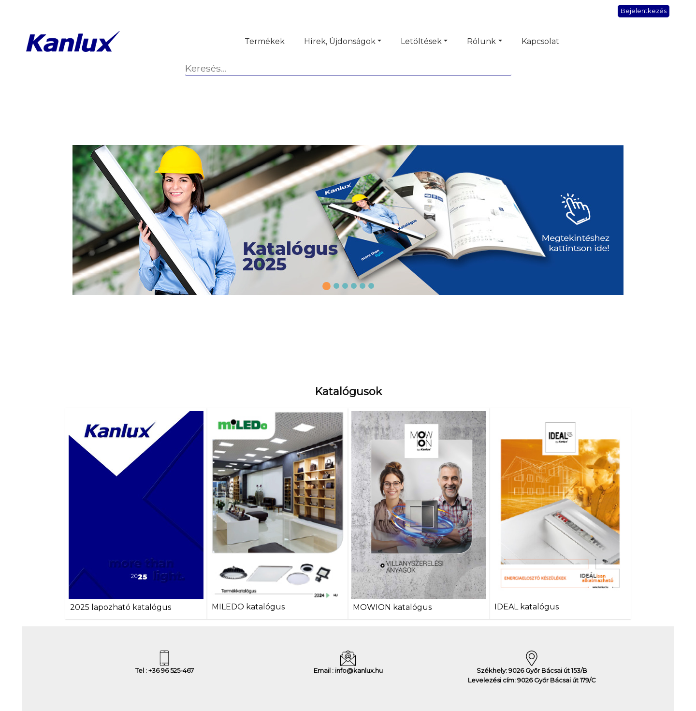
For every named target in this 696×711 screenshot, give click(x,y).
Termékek (265, 41)
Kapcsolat (540, 41)
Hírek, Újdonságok (340, 41)
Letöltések (421, 41)
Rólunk (481, 41)
